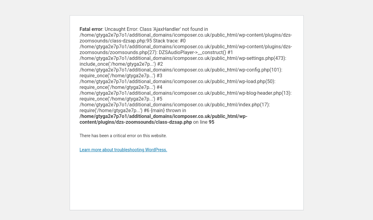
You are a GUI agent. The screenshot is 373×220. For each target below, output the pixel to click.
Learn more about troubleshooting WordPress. (123, 149)
